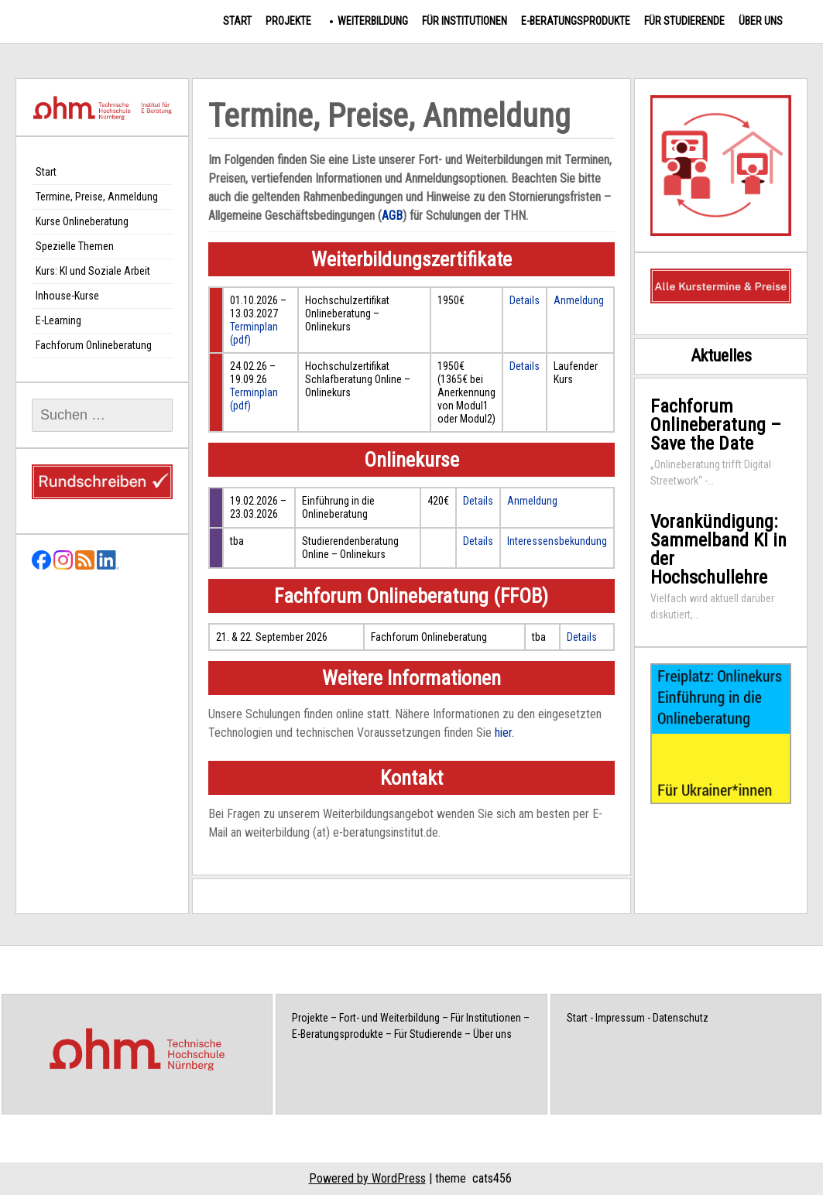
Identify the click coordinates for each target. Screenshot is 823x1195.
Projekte (288, 21)
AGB (392, 215)
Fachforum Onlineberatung (94, 345)
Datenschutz (680, 1018)
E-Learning (58, 320)
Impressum (620, 1018)
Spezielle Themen (75, 246)
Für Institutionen (464, 21)
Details (524, 300)
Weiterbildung (373, 21)
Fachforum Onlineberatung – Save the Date (715, 424)
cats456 (492, 1178)
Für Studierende (684, 21)
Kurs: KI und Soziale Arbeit (93, 271)
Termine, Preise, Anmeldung (97, 196)
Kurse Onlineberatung (82, 221)
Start (237, 21)
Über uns (761, 21)
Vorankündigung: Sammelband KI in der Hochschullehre (718, 549)
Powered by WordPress (367, 1178)
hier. (504, 732)
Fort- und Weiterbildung (389, 1018)
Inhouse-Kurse (67, 295)
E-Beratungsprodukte (575, 21)
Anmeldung (579, 300)
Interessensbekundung (557, 541)
